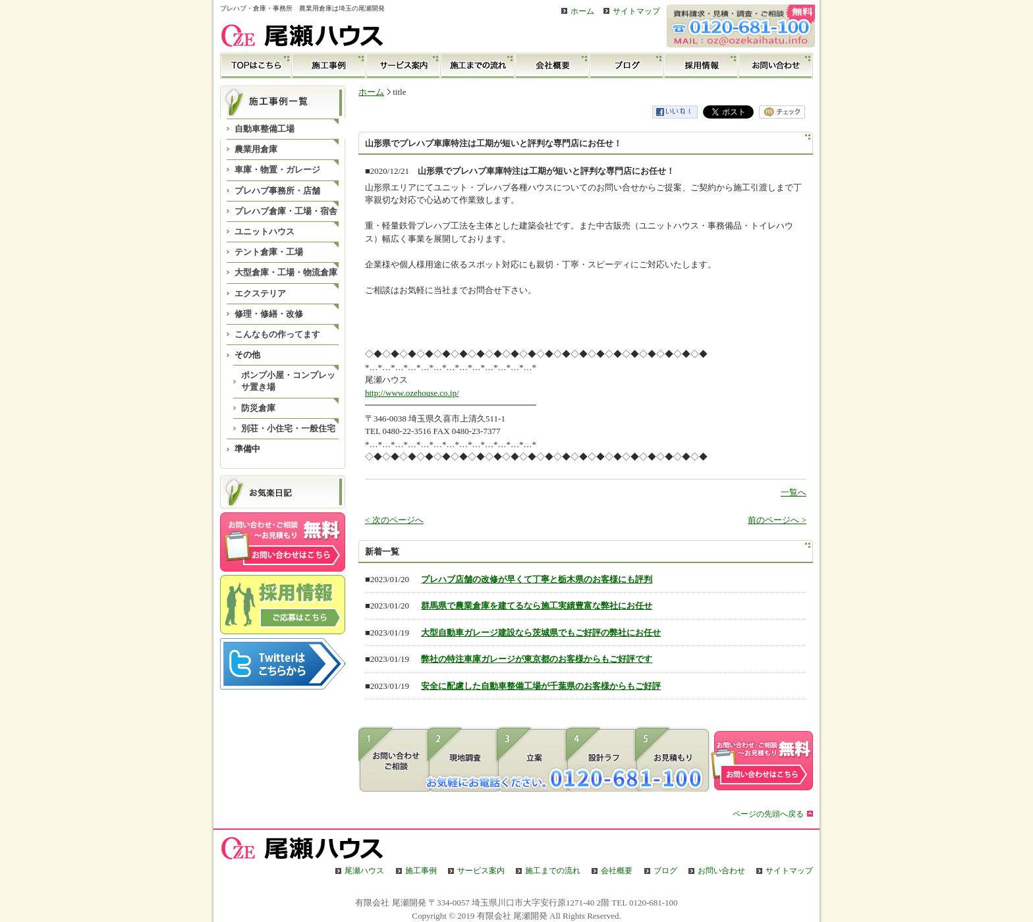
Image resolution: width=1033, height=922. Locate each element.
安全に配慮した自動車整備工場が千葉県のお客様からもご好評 (541, 686)
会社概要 (552, 66)
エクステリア (260, 293)
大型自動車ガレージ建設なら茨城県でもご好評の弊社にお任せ (541, 632)
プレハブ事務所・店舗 (277, 191)
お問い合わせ (776, 66)
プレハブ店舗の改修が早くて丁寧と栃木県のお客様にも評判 (536, 579)
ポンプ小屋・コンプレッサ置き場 (288, 381)
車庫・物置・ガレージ (277, 170)
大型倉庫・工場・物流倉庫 (286, 272)
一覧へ (793, 492)
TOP (256, 66)
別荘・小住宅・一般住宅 (288, 428)
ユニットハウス (264, 231)
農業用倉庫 (256, 149)
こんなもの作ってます (277, 334)
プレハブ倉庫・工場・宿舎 (286, 211)
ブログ (627, 66)
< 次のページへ (394, 520)
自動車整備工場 (264, 129)
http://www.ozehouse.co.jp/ (412, 393)
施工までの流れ (478, 66)
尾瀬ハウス (364, 871)
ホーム (582, 11)
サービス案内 (403, 66)
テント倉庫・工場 (269, 252)
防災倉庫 (258, 408)
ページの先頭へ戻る (768, 814)
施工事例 (329, 66)
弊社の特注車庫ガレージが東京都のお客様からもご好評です (536, 659)
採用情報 (701, 66)
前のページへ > (777, 520)
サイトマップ (636, 11)
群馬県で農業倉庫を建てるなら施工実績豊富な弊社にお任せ (536, 605)
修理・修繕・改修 (269, 314)
